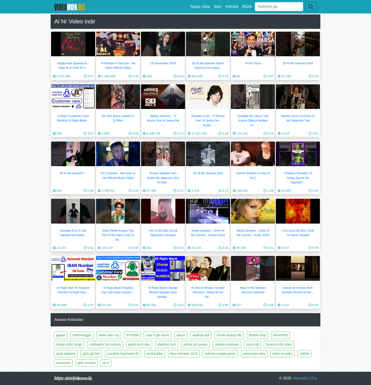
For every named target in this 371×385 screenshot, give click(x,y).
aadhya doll (200, 335)
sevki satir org (108, 335)
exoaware (63, 363)
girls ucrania (86, 363)
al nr (106, 363)
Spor (218, 6)
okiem (181, 335)
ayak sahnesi (65, 353)
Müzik (247, 6)
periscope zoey (254, 353)
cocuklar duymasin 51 (123, 353)
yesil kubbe (154, 353)
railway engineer (227, 344)
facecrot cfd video (279, 344)
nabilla (304, 353)
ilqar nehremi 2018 (184, 353)
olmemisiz (280, 335)
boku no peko (282, 353)
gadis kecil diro (139, 344)
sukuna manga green (220, 353)
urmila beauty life (229, 335)
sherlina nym (166, 344)
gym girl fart (91, 353)
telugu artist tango (69, 344)
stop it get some (157, 335)
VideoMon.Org (304, 378)
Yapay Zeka (200, 6)
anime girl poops (195, 344)
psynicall (252, 344)
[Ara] (279, 6)
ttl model (132, 335)
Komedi (231, 6)
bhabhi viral (257, 335)
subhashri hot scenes (105, 344)
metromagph (82, 335)
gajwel (61, 335)
